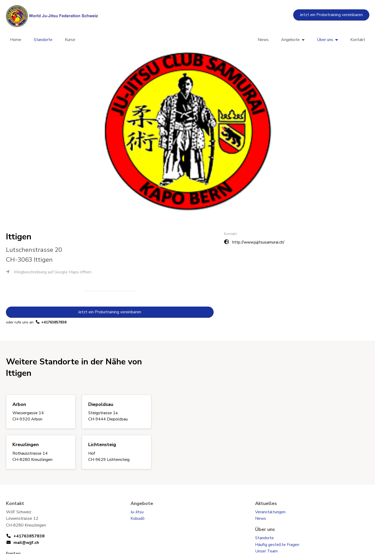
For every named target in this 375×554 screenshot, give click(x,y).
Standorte (43, 40)
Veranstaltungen (270, 512)
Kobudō (138, 518)
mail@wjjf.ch (26, 542)
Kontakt (357, 40)
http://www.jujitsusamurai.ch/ (258, 242)
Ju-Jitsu (137, 512)
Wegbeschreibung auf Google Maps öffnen (48, 272)
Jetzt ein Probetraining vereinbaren (331, 15)
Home (15, 40)
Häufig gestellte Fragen (277, 545)
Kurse (70, 40)
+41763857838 (53, 322)
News (263, 40)
